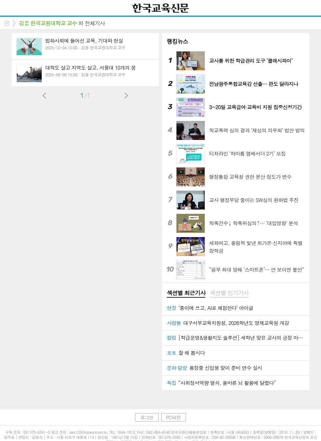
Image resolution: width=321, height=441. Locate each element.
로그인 (146, 417)
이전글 (44, 95)
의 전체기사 (62, 23)
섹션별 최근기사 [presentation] (186, 293)
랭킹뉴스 (177, 41)
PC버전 (173, 417)
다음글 (126, 95)
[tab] (186, 293)
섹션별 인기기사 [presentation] (229, 293)
